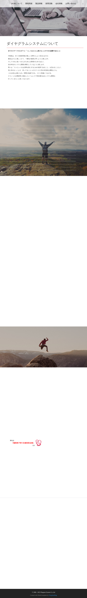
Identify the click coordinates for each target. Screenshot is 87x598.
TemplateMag (53, 595)
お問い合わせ (71, 4)
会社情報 (58, 4)
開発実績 (28, 4)
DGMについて (16, 4)
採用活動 (48, 4)
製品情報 (38, 4)
